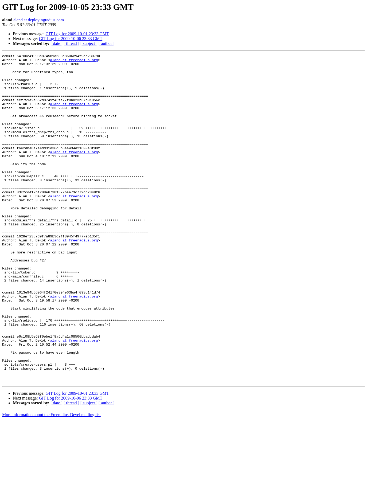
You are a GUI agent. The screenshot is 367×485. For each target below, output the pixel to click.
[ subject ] (88, 43)
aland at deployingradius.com (38, 20)
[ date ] (56, 43)
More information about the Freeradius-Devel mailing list (51, 480)
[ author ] (107, 43)
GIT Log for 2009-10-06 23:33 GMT (70, 38)
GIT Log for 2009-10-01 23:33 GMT (77, 34)
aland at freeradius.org (74, 61)
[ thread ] (71, 43)
